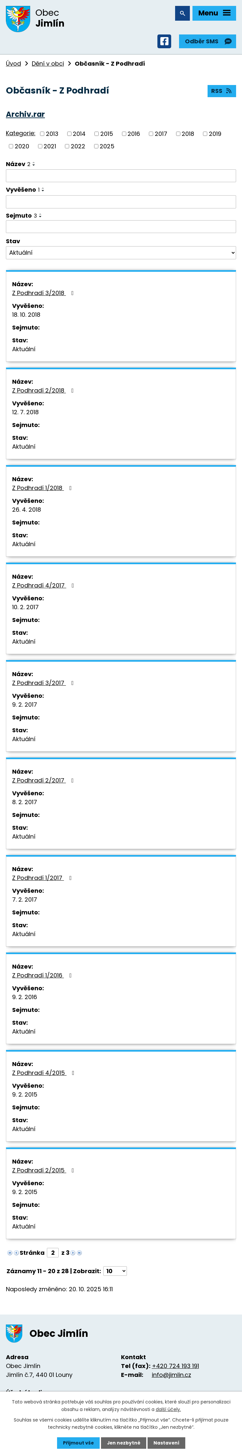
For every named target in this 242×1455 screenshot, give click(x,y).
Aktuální (23, 350)
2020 (22, 147)
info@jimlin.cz (171, 1376)
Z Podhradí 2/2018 (44, 391)
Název (18, 165)
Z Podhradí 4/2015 (44, 1074)
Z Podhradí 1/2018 (43, 489)
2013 (52, 135)
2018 (188, 135)
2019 (215, 135)
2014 (79, 135)
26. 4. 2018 (26, 510)
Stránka (32, 1254)
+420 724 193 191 (175, 1367)
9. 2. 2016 (24, 998)
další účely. (168, 1409)
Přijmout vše (77, 1443)
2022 (78, 147)
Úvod (13, 64)
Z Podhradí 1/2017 (43, 879)
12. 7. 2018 (25, 413)
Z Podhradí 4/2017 (44, 586)
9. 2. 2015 (24, 1095)
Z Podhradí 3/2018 (44, 294)
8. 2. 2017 (24, 803)
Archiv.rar (25, 115)
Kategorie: (20, 134)
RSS (222, 92)
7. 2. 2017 (24, 900)
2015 (106, 135)
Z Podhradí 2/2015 (44, 1171)
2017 (161, 135)
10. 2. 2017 (25, 608)
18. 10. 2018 (26, 315)
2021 (50, 147)
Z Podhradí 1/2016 (43, 976)
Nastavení (167, 1443)
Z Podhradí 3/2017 (44, 684)
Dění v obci (48, 64)
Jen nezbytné (123, 1443)
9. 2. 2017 (24, 705)
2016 (134, 135)
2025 (107, 147)
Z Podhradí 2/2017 (44, 781)
